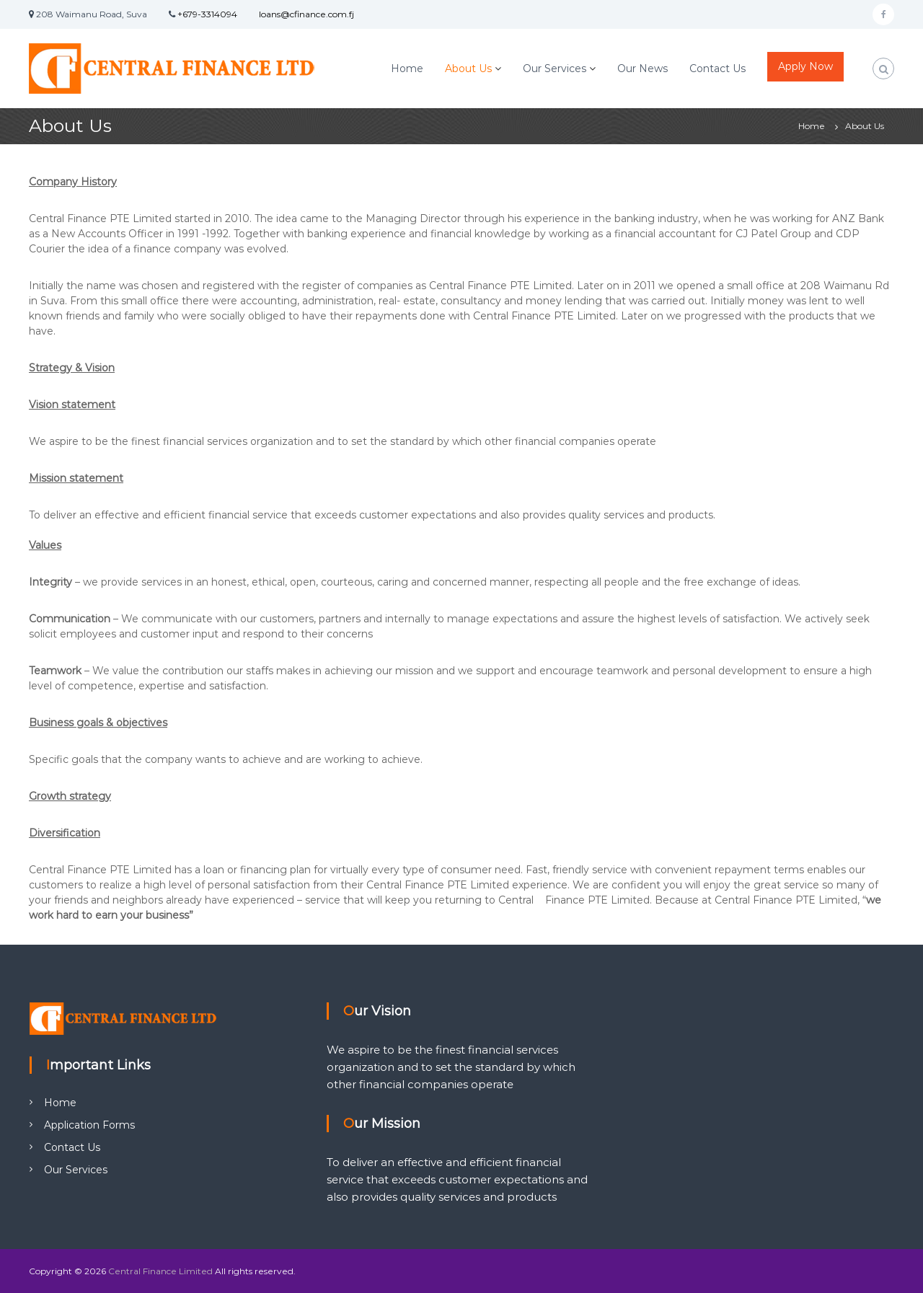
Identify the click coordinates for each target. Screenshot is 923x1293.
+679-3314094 (207, 14)
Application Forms (89, 1124)
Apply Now (805, 66)
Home (407, 68)
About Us (468, 68)
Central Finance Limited (160, 1271)
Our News (642, 68)
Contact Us (717, 68)
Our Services (554, 68)
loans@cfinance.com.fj (306, 14)
